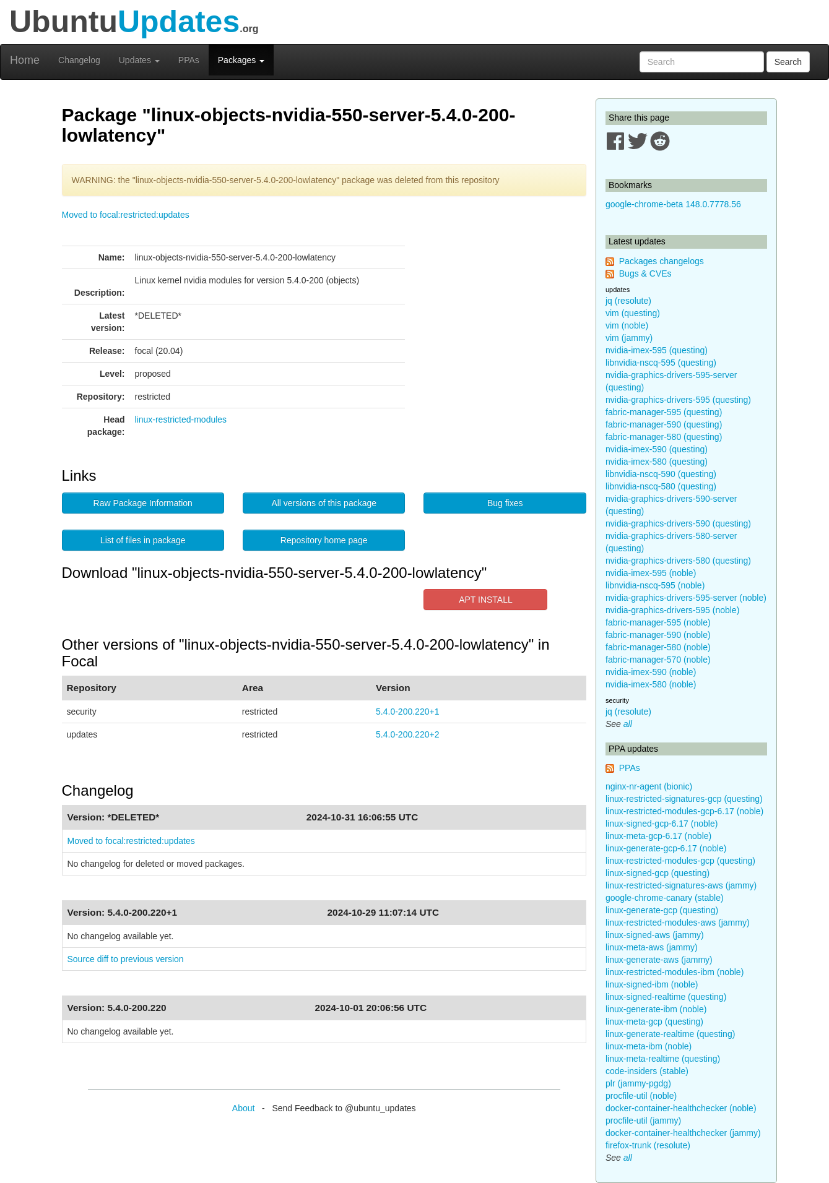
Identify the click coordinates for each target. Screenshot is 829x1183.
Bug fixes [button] (505, 503)
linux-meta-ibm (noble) (648, 1046)
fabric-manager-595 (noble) (658, 622)
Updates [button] (139, 60)
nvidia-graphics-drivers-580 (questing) (678, 561)
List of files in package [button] (143, 540)
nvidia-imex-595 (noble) (650, 573)
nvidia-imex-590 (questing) (656, 449)
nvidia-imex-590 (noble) (650, 672)
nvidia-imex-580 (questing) (656, 462)
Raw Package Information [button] (143, 503)
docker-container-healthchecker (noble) (681, 1108)
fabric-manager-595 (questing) (663, 412)
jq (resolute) (628, 301)
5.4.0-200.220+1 (407, 711)
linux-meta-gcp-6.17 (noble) (658, 836)
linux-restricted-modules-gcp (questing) (680, 861)
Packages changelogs (661, 261)
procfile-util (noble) (641, 1096)
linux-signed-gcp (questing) (657, 873)
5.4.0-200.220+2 (407, 734)
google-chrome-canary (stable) (664, 898)
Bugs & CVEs (645, 273)
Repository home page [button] (324, 540)
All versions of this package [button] (323, 503)
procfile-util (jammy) (643, 1120)
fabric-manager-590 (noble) (658, 635)
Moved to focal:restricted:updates (125, 215)
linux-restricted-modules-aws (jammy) (677, 922)
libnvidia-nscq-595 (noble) (655, 585)
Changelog (79, 60)
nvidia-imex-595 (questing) (656, 350)
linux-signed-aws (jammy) (654, 935)
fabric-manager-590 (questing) (663, 424)
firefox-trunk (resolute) (647, 1145)
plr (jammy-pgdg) (638, 1083)
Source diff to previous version (125, 959)
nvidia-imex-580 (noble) (650, 684)
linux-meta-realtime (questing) (662, 1059)
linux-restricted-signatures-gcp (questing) (684, 799)
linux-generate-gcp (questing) (661, 910)
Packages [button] (241, 60)
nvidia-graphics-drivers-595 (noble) (672, 610)
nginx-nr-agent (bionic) (648, 786)
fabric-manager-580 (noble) (658, 647)
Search (788, 62)
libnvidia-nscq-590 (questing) (660, 474)
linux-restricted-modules (181, 419)
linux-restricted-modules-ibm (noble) (674, 972)
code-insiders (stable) (646, 1071)
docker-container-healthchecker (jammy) (683, 1133)
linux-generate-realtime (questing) (670, 1034)
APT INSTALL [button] (486, 599)
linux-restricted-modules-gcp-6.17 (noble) (684, 811)
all (627, 724)
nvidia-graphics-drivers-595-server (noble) (685, 598)
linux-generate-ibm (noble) (655, 1009)
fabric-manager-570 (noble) (658, 660)
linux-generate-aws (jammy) (659, 960)
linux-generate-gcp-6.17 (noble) (665, 848)
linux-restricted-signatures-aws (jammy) (681, 885)
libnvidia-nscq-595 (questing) (660, 363)
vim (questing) (632, 313)
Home (25, 60)
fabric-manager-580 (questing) (663, 437)
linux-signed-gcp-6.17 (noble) (661, 823)
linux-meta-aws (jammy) (651, 947)
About (243, 1108)
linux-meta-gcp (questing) (654, 1021)
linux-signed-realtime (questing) (665, 997)
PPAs (188, 60)
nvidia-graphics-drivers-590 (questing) (678, 523)
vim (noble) (626, 325)
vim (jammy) (629, 338)
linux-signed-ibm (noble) (651, 984)
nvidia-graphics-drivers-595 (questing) (678, 400)
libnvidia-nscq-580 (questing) (660, 486)
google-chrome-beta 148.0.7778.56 (673, 204)
